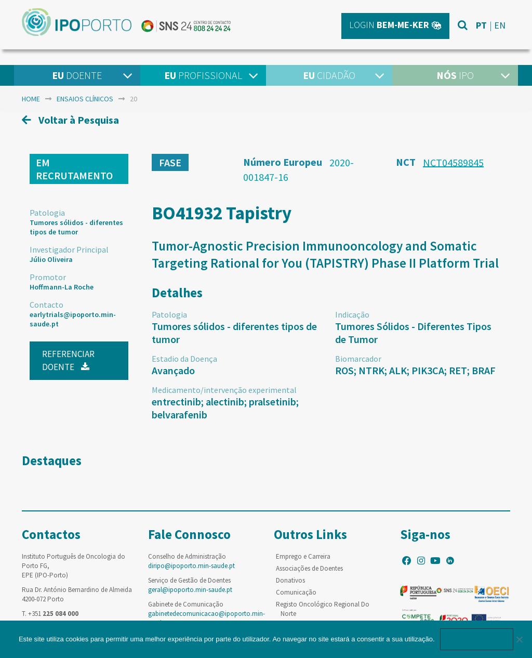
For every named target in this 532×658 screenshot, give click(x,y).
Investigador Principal (69, 249)
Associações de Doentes (309, 568)
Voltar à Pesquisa (70, 119)
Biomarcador (358, 358)
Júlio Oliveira (51, 259)
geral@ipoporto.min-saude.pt (190, 589)
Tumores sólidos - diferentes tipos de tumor (76, 227)
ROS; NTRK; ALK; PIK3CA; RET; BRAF (415, 370)
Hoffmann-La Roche (62, 287)
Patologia (47, 212)
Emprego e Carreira (303, 556)
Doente (77, 75)
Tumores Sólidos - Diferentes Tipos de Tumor (413, 333)
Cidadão (329, 75)
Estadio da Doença (184, 358)
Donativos (290, 580)
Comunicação (296, 592)
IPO (455, 75)
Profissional (203, 75)
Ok (477, 639)
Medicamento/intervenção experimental (224, 390)
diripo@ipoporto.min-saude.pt (191, 565)
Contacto (46, 304)
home (31, 98)
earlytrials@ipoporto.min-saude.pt (73, 319)
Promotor (48, 277)
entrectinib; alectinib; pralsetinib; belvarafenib (225, 408)
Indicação (352, 314)
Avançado (173, 370)
